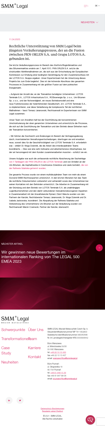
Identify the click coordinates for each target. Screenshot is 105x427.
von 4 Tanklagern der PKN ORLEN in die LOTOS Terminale (36, 162)
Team (32, 339)
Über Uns (35, 330)
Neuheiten (87, 22)
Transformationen (15, 339)
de (96, 6)
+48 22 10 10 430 (58, 353)
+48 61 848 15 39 (58, 373)
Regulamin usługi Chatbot (52, 411)
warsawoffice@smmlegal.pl (65, 359)
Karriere (34, 348)
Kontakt (34, 357)
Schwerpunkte (13, 330)
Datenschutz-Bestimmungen (52, 409)
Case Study (6, 351)
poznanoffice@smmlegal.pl (65, 379)
